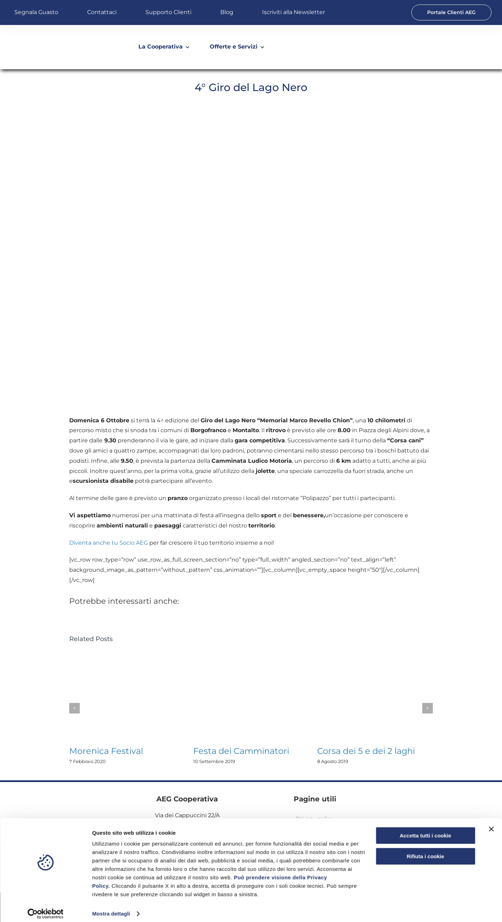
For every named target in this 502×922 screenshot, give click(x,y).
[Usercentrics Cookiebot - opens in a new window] (45, 908)
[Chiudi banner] (491, 823)
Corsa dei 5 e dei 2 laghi (366, 751)
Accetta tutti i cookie (425, 830)
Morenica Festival (106, 751)
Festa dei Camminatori (241, 751)
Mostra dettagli (111, 908)
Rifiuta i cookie (425, 850)
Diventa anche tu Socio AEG (108, 542)
